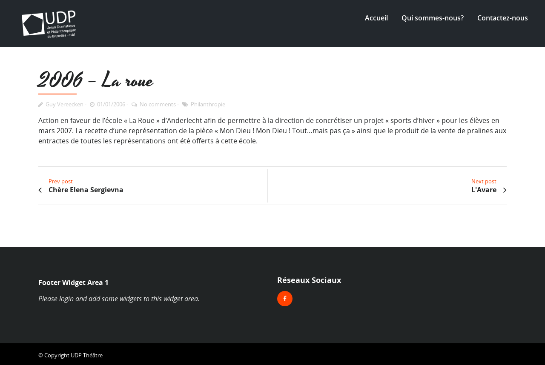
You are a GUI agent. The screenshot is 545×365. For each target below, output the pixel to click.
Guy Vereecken (64, 104)
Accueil (376, 18)
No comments (158, 104)
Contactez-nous (502, 18)
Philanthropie (208, 104)
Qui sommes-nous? (433, 18)
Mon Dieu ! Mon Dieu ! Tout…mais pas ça (285, 130)
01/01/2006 (111, 104)
